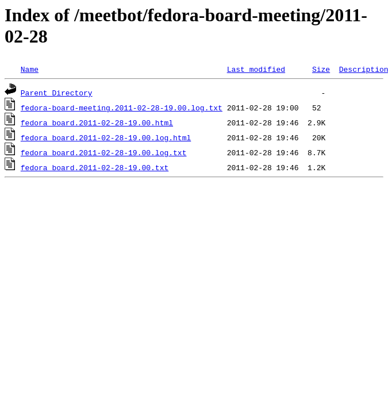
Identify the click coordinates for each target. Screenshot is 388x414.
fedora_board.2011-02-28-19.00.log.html (106, 137)
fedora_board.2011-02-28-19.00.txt (94, 167)
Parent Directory (57, 92)
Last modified (256, 69)
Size (321, 69)
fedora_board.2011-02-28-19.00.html (97, 122)
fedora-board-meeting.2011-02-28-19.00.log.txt (121, 107)
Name (30, 69)
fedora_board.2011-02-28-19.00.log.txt (104, 152)
